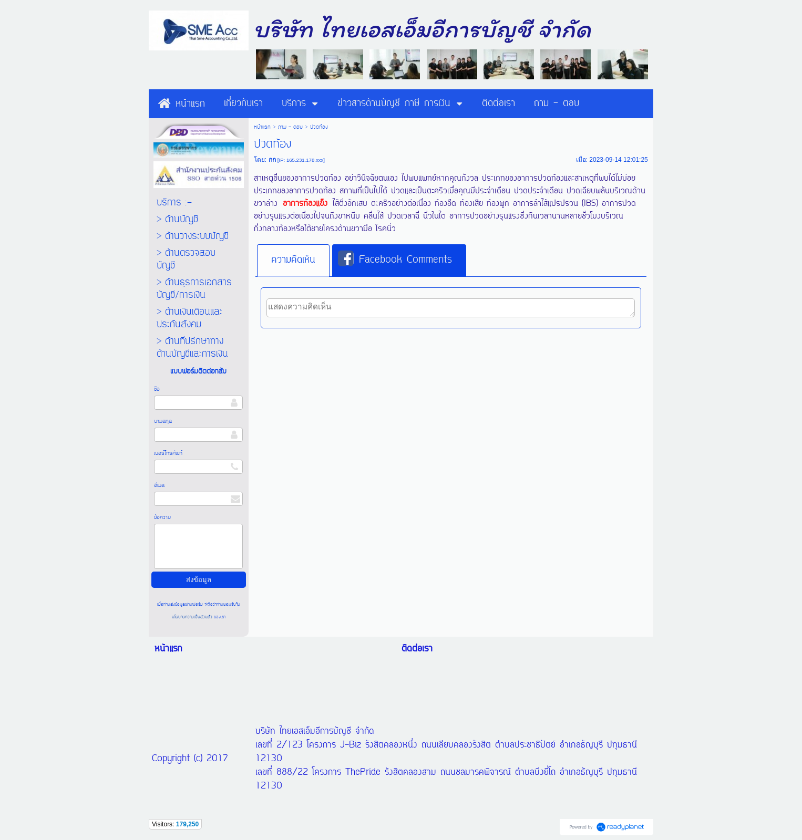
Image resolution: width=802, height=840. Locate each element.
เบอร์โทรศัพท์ (168, 453)
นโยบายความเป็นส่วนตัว (193, 617)
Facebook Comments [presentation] (395, 259)
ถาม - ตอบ (290, 127)
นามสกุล (163, 421)
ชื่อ (157, 389)
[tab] (293, 260)
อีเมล (159, 485)
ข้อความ (162, 517)
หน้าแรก (262, 127)
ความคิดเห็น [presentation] (293, 260)
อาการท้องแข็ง (305, 204)
